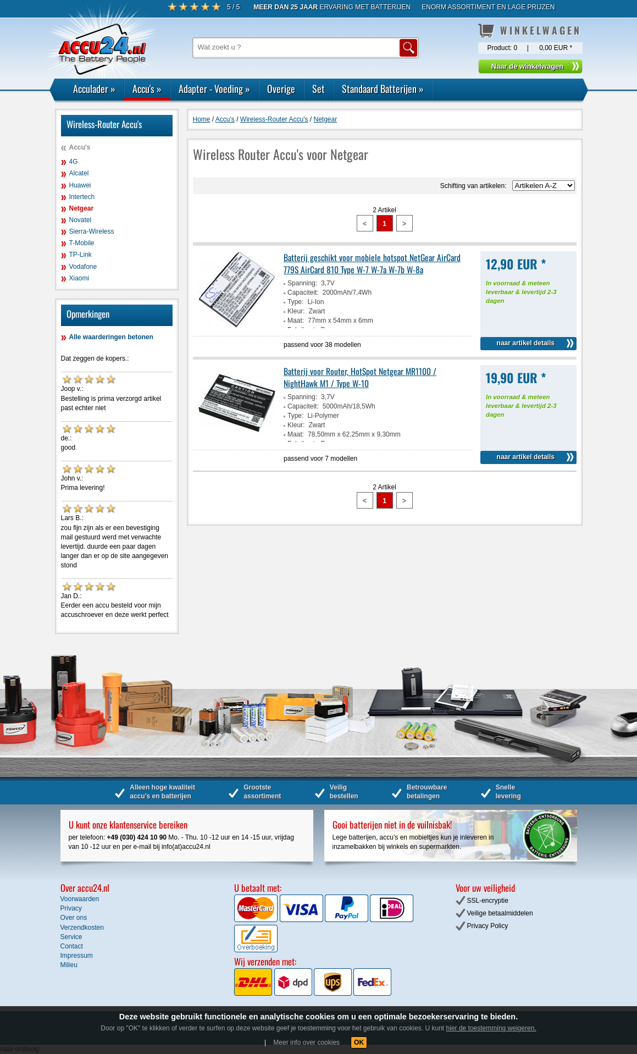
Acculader (94, 88)
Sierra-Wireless (91, 231)
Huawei (80, 185)
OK (359, 1042)
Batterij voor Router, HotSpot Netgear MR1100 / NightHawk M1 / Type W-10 (360, 377)
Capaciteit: (303, 292)
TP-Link (80, 254)
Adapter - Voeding (214, 88)
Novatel (80, 220)
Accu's (147, 88)
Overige (281, 88)
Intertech (82, 197)
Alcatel (79, 173)
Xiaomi (79, 278)
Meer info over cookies (306, 1042)
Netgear (81, 208)
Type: (295, 302)
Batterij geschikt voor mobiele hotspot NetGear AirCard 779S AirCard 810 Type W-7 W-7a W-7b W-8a (372, 263)
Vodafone (83, 267)
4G (73, 161)
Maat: (295, 320)
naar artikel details (526, 343)
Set (318, 88)
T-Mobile (82, 243)
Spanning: (302, 283)
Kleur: (295, 311)
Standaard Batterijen (383, 88)
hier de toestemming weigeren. (491, 1028)
